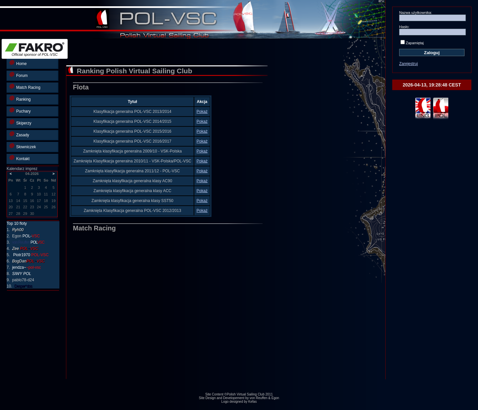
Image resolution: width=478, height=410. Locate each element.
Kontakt (19, 158)
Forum (18, 75)
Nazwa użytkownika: (415, 13)
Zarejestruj (408, 63)
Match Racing (24, 87)
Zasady (19, 134)
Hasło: (404, 27)
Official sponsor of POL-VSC (34, 49)
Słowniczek (22, 146)
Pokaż (202, 111)
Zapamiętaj (415, 43)
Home (18, 63)
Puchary (20, 110)
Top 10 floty (17, 223)
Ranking (20, 98)
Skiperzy (20, 122)
